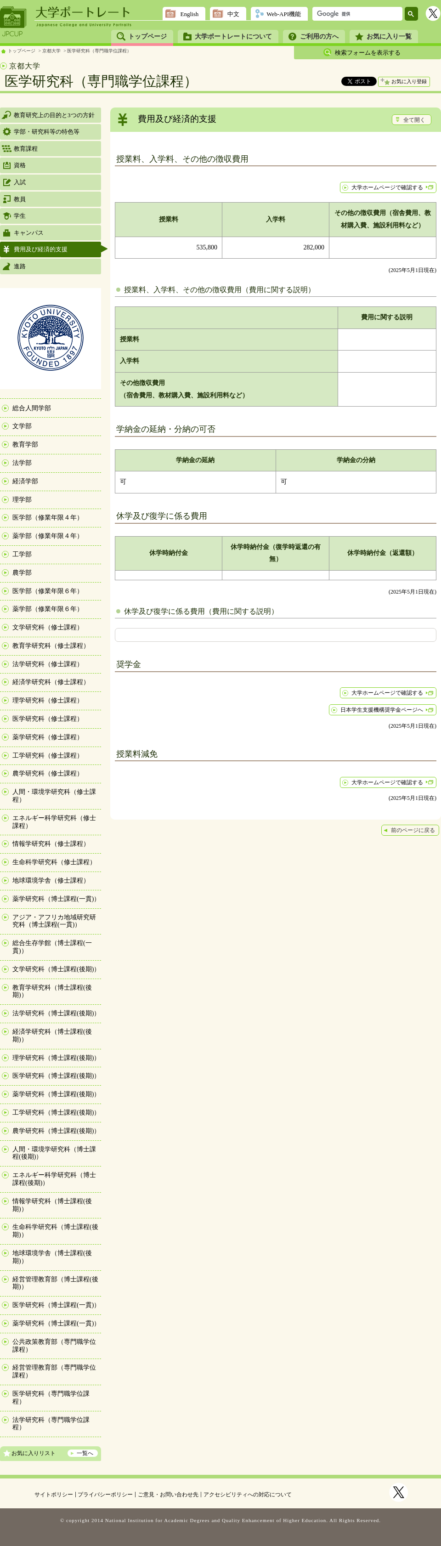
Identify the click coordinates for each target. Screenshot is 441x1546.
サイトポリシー (53, 1494)
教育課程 (26, 148)
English (189, 14)
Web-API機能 (283, 14)
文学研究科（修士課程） (47, 627)
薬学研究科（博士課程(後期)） (56, 1094)
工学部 (22, 554)
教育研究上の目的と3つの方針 (54, 115)
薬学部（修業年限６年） (47, 609)
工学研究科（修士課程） (47, 755)
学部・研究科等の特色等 (46, 131)
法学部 (22, 462)
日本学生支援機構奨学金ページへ (381, 710)
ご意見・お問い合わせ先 (168, 1494)
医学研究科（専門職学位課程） (99, 50)
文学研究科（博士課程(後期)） (56, 969)
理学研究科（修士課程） (47, 700)
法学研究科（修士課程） (47, 664)
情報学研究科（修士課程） (51, 843)
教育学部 (25, 444)
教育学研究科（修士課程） (51, 645)
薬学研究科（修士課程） (47, 737)
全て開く (414, 120)
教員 (20, 199)
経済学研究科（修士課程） (51, 682)
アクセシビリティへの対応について (248, 1494)
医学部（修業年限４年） (47, 517)
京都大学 (51, 50)
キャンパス (29, 232)
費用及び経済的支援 (41, 249)
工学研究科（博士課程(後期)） (56, 1112)
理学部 (22, 499)
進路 (20, 266)
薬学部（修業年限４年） (47, 535)
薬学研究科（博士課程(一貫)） (56, 898)
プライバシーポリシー (105, 1494)
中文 (233, 14)
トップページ (147, 36)
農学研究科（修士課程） (47, 773)
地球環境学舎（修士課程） (51, 880)
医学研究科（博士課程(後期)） (56, 1075)
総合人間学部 (31, 408)
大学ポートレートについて (233, 36)
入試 (20, 182)
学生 (20, 215)
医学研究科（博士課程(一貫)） (56, 1305)
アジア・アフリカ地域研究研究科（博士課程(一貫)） (54, 921)
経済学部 (25, 481)
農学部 (22, 572)
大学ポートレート (83, 12)
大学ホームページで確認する (387, 187)
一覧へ (85, 1453)
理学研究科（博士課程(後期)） (56, 1057)
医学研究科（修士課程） (47, 718)
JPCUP (13, 21)
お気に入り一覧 (389, 36)
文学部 (22, 426)
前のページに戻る (413, 830)
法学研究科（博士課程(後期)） (56, 1013)
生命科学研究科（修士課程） (54, 862)
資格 (20, 165)
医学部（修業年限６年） (47, 591)
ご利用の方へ (319, 36)
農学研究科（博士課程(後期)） (56, 1130)
